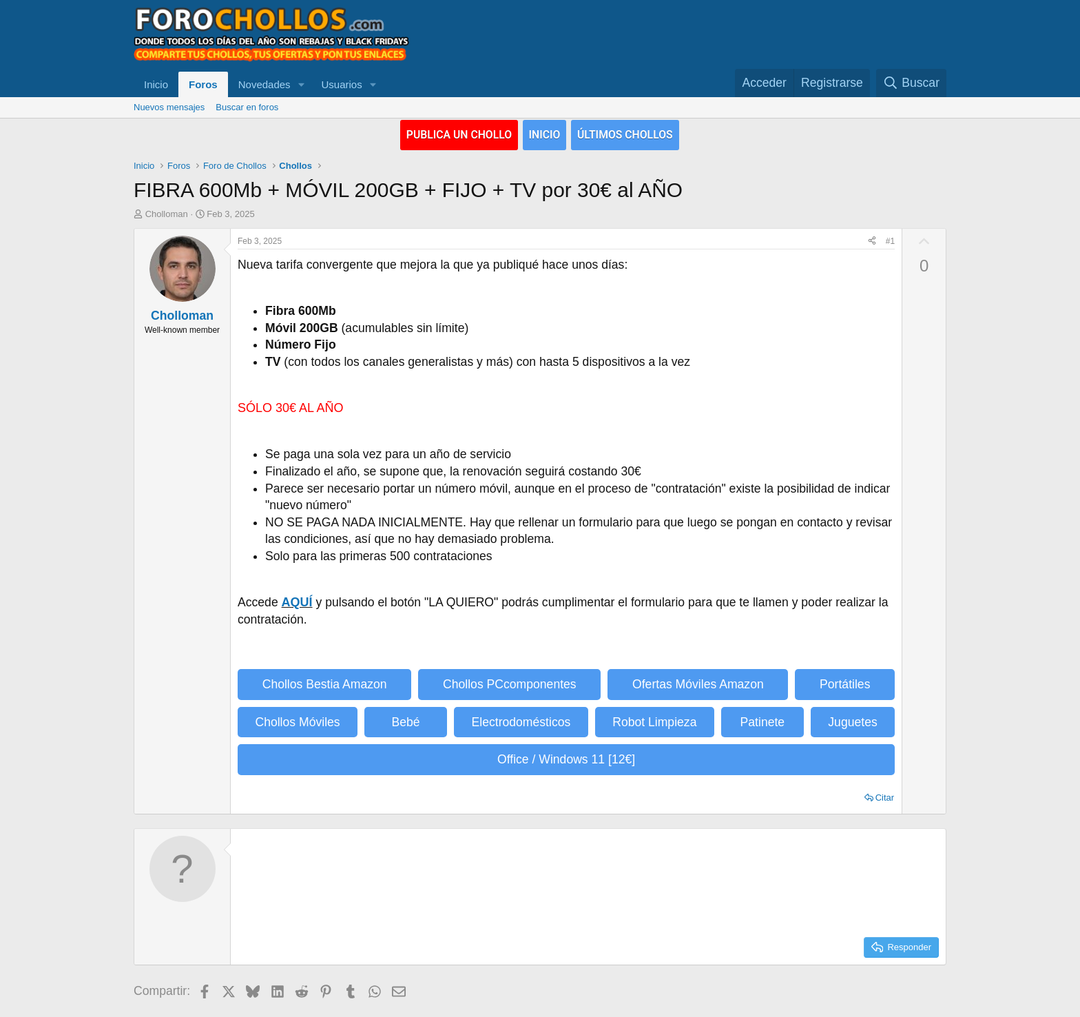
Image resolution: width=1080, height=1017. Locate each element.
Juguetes (852, 721)
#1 (890, 240)
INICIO (545, 134)
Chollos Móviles (297, 721)
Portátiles (845, 684)
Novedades (264, 84)
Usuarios (341, 84)
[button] (301, 84)
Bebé (406, 721)
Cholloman (166, 214)
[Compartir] (872, 241)
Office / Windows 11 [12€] (566, 759)
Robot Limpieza (654, 721)
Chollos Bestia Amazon (324, 684)
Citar (884, 797)
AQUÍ (297, 601)
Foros (203, 84)
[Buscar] (911, 83)
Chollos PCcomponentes (510, 684)
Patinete (762, 721)
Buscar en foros (247, 107)
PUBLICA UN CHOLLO (451, 134)
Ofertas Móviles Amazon (698, 684)
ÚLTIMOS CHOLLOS (633, 134)
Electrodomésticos (521, 721)
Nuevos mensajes (169, 107)
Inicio (156, 84)
